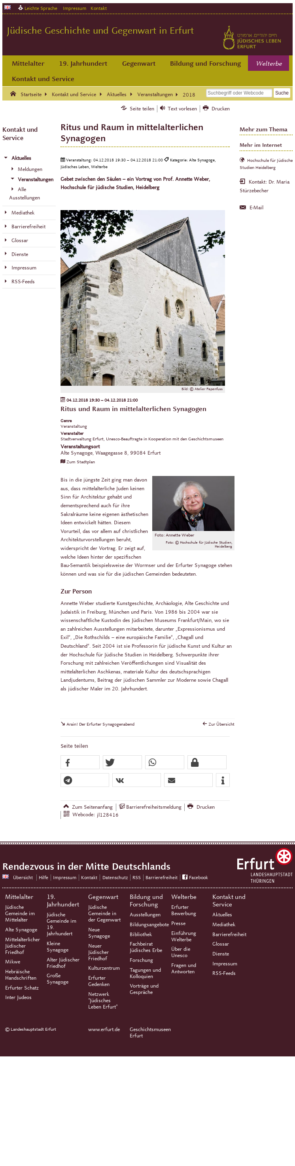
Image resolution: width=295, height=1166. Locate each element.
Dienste (220, 954)
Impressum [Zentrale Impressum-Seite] (64, 877)
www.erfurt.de (104, 1029)
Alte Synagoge (21, 930)
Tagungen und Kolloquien (145, 973)
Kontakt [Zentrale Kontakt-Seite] (99, 8)
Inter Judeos (18, 997)
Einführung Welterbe (183, 936)
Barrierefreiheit (229, 934)
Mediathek (223, 924)
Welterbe (269, 64)
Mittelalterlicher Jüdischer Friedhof (22, 946)
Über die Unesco (180, 952)
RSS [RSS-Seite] (136, 877)
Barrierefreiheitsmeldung (154, 807)
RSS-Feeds (224, 973)
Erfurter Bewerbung (183, 910)
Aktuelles (222, 915)
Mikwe (12, 962)
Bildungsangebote (149, 924)
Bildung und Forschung (205, 63)
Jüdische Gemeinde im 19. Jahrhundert (61, 924)
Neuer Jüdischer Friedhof (98, 952)
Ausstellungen (145, 915)
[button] (80, 763)
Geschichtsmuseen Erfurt (147, 1032)
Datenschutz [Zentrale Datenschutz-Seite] (115, 877)
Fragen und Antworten (183, 968)
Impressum (74, 8)
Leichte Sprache (41, 8)
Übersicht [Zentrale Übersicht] (23, 877)
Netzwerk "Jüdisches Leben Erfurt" (102, 1000)
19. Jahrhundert (83, 63)
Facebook (198, 877)
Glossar (220, 944)
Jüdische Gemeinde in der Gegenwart (104, 913)
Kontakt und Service (43, 79)
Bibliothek (141, 934)
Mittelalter (28, 63)
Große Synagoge (57, 979)
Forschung (141, 960)
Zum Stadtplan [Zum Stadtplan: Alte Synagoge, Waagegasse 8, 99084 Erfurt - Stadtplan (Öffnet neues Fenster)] (80, 462)
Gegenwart (138, 63)
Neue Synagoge (99, 933)
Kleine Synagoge (57, 946)
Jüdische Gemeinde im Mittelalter (20, 913)
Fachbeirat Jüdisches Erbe (146, 947)
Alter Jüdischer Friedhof (63, 963)
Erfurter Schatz (22, 988)
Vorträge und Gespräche (144, 989)
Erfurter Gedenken (99, 981)
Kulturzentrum (104, 968)
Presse (178, 923)
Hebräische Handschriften (20, 975)
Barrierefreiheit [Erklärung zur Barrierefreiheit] (162, 877)
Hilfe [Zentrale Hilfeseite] (43, 877)
